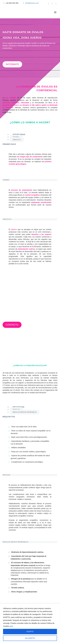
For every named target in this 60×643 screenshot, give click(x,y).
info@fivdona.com (32, 3)
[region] (30, 623)
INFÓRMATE (12, 64)
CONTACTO (12, 324)
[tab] (19, 134)
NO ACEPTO (30, 638)
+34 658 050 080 (11, 3)
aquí (11, 626)
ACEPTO (30, 632)
